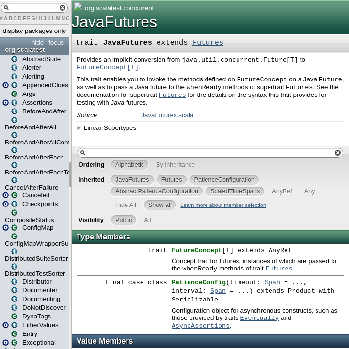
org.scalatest (25, 49)
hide (38, 42)
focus (56, 42)
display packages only (34, 30)
